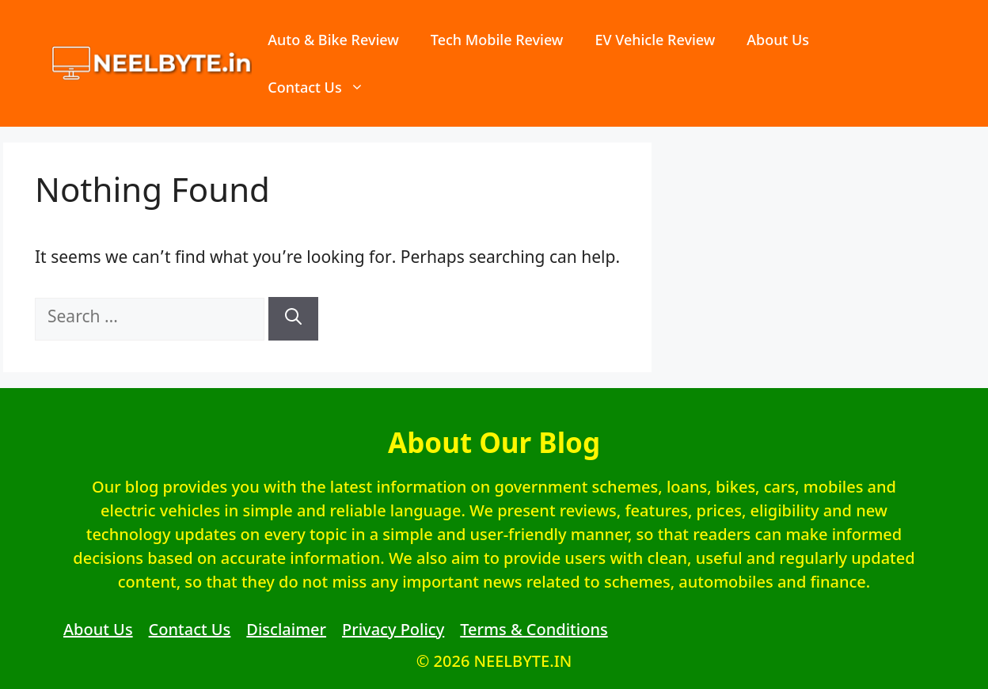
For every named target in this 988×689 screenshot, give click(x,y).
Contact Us (323, 87)
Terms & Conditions (533, 629)
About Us (778, 39)
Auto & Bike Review (333, 39)
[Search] (293, 319)
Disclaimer (286, 629)
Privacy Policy (393, 629)
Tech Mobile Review (497, 39)
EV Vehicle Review (655, 39)
